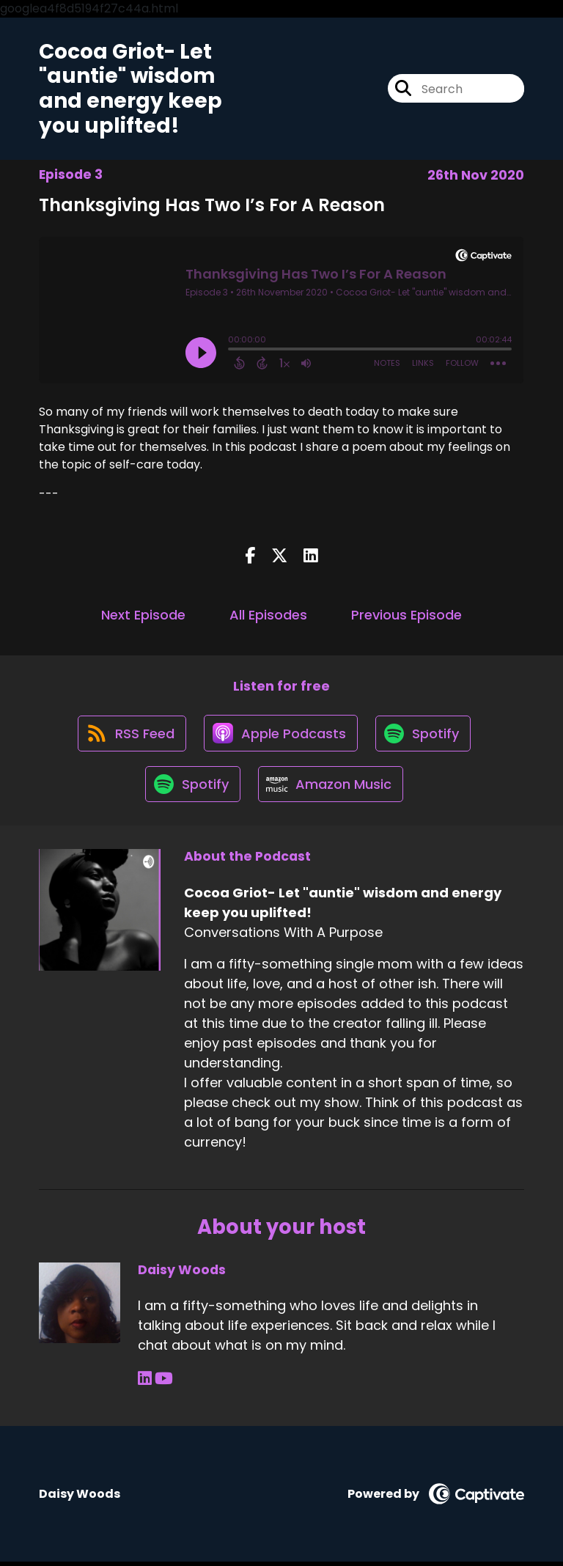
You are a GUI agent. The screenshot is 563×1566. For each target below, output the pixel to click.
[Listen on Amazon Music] (331, 787)
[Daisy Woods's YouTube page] (164, 1383)
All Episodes (268, 615)
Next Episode (143, 615)
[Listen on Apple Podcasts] (280, 735)
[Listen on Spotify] (424, 735)
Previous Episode (406, 615)
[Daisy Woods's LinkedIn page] (145, 1383)
